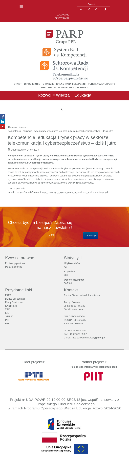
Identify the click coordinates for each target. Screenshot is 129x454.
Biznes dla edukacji (15, 298)
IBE (7, 313)
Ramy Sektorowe (14, 302)
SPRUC (9, 316)
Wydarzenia (66, 87)
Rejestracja (62, 18)
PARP (8, 295)
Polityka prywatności (16, 263)
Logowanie (63, 15)
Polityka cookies (13, 266)
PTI (7, 323)
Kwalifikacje (11, 305)
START (18, 84)
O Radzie (48, 84)
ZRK (7, 309)
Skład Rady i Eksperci (70, 84)
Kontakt (82, 87)
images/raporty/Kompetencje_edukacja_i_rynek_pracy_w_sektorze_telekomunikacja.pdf (62, 192)
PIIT (7, 320)
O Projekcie (32, 84)
